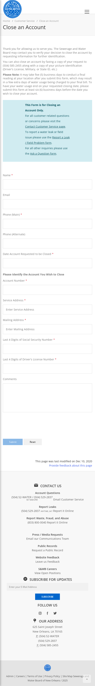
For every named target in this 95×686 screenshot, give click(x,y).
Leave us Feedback (47, 561)
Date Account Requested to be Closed (28, 254)
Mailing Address (14, 320)
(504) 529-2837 (36, 511)
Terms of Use (34, 676)
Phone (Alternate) (14, 234)
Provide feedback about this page (70, 465)
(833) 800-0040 (37, 522)
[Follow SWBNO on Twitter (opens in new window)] (55, 614)
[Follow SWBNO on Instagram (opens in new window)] (40, 614)
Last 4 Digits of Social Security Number (28, 339)
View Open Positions (48, 573)
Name (7, 175)
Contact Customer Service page (45, 126)
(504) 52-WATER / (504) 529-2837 (32, 498)
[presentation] (32, 423)
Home (6, 21)
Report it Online (63, 511)
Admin (10, 676)
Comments (10, 379)
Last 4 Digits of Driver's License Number (28, 359)
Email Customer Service (68, 499)
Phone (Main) (11, 214)
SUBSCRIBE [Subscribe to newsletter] (47, 596)
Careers (20, 676)
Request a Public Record (47, 550)
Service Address (14, 300)
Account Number (14, 280)
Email (6, 195)
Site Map (68, 676)
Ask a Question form (43, 153)
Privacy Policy (52, 676)
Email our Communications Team (47, 538)
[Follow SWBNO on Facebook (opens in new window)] (47, 614)
